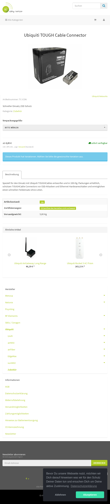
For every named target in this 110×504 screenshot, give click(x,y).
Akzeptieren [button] (90, 494)
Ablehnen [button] (60, 494)
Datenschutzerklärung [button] (84, 486)
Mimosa (56, 295)
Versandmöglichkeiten (16, 406)
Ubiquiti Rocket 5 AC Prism (80, 263)
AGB (7, 386)
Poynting (9, 309)
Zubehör (17, 111)
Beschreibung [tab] (12, 174)
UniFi (57, 336)
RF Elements (56, 316)
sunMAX (57, 363)
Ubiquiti (56, 329)
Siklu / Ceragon (12, 322)
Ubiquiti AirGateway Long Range (30, 263)
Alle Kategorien (14, 19)
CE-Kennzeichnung (14, 427)
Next (101, 255)
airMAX (57, 342)
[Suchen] (86, 6)
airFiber (57, 349)
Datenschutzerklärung (16, 393)
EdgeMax (57, 356)
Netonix (56, 302)
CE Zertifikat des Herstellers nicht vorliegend (58, 208)
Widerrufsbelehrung (15, 400)
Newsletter (10, 433)
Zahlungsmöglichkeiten (17, 413)
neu (42, 202)
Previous (9, 255)
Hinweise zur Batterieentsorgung (21, 420)
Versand (21, 147)
